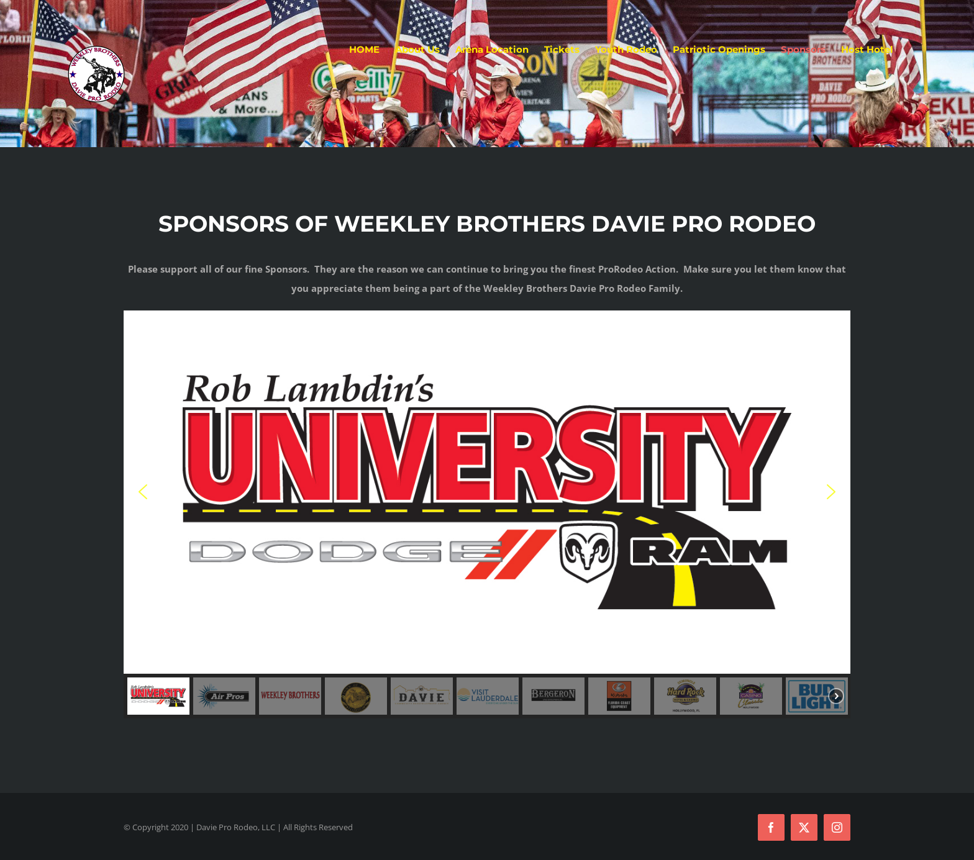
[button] (487, 492)
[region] (487, 514)
